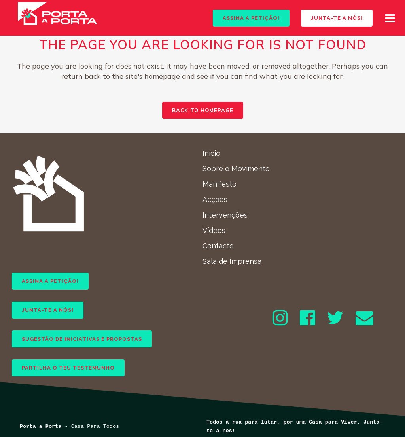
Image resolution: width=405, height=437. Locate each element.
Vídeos (213, 230)
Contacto (218, 246)
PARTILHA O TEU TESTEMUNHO (68, 368)
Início (211, 153)
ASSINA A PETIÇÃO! (243, 18)
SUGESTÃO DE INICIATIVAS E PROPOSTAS (82, 339)
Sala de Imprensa (231, 261)
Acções (214, 199)
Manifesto (219, 184)
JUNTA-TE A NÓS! (330, 18)
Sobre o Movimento (236, 168)
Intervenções (225, 215)
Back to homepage (202, 110)
